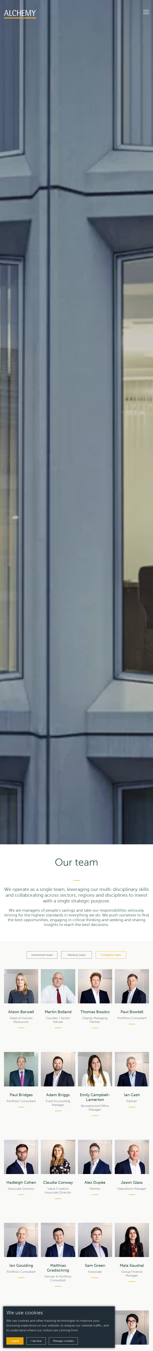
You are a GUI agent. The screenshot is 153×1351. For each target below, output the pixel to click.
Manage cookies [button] (63, 1341)
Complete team (111, 955)
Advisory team (77, 955)
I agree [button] (15, 1341)
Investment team (42, 955)
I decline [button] (36, 1341)
